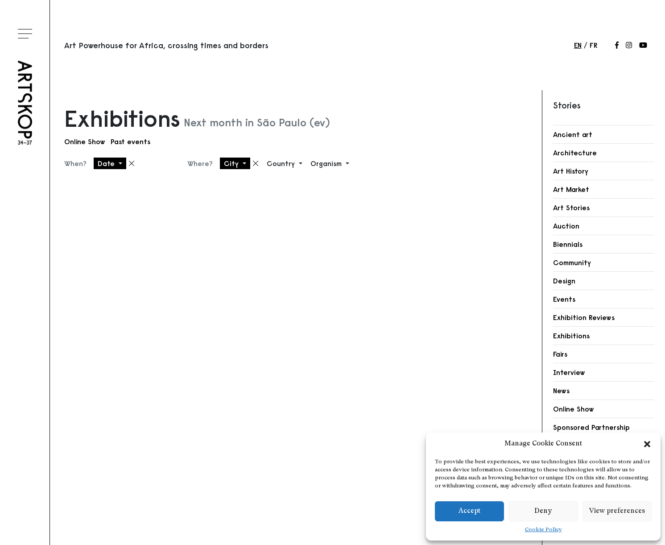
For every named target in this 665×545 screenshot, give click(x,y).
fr (593, 45)
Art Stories (571, 207)
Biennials (567, 244)
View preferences (617, 511)
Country (282, 163)
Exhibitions (571, 335)
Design (564, 280)
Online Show (84, 141)
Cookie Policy (543, 530)
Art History (570, 170)
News (561, 390)
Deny (543, 511)
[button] (647, 444)
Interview (569, 372)
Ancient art (572, 134)
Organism (327, 163)
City (232, 163)
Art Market (571, 189)
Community (572, 262)
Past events (130, 141)
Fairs (560, 353)
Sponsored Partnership (591, 427)
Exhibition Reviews (584, 317)
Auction (566, 225)
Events (564, 299)
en (578, 45)
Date (107, 163)
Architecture (575, 152)
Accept (469, 511)
